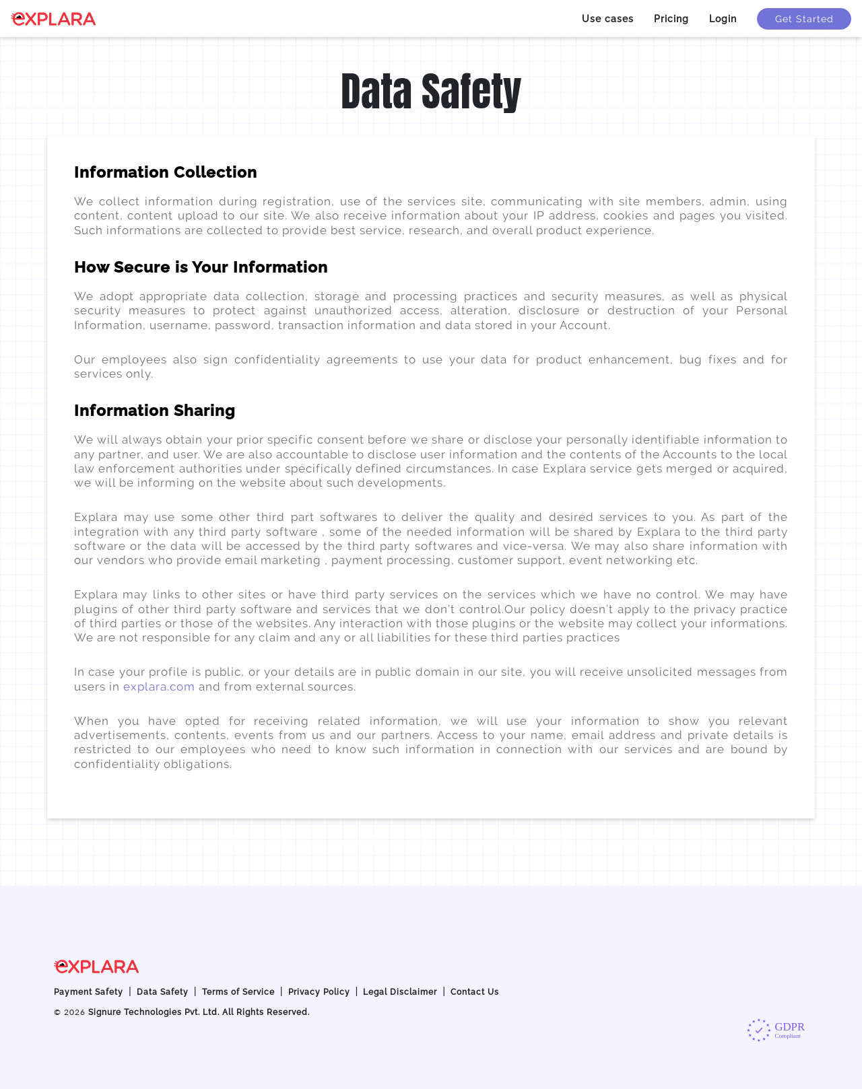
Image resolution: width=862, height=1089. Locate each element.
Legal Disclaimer (400, 992)
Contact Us (475, 992)
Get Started (804, 18)
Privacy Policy (319, 992)
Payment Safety (88, 992)
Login (723, 18)
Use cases (608, 18)
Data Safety (163, 992)
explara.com (161, 686)
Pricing (671, 18)
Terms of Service (238, 992)
